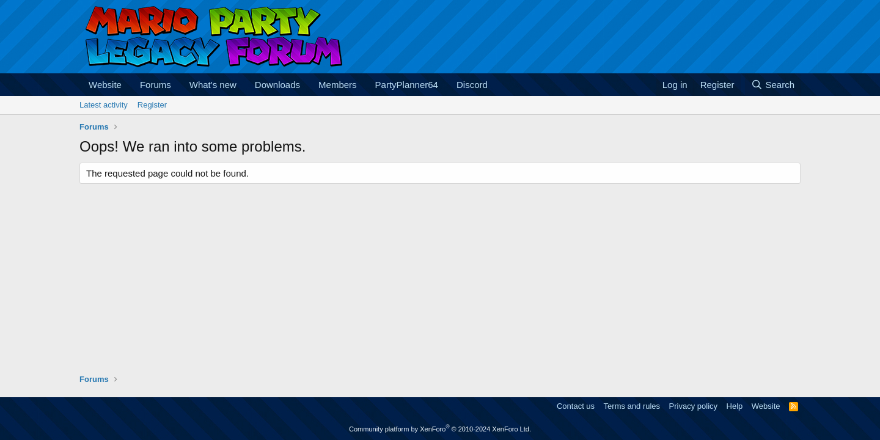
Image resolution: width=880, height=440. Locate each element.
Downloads (277, 84)
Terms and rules (632, 406)
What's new (213, 84)
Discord (472, 84)
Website (105, 84)
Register (152, 104)
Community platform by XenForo (440, 429)
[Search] (773, 84)
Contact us (576, 406)
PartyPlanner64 (406, 84)
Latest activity (103, 104)
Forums (155, 84)
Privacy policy (693, 406)
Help (735, 406)
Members (337, 84)
